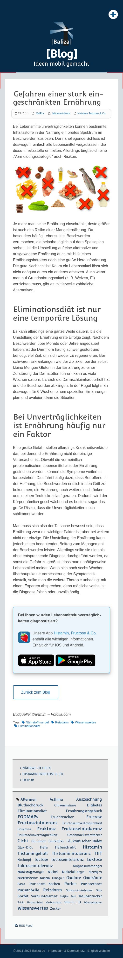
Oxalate (73, 878)
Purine (70, 884)
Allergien (28, 799)
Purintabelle (28, 890)
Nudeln (45, 878)
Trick (21, 902)
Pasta (21, 884)
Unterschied (35, 902)
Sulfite (64, 896)
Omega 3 (58, 878)
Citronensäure (65, 805)
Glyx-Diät (25, 847)
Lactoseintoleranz (67, 859)
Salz (99, 890)
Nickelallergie (73, 872)
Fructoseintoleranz (38, 822)
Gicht (23, 841)
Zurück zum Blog (35, 692)
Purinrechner (91, 884)
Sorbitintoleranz (44, 896)
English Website (99, 950)
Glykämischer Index (84, 841)
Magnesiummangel (87, 866)
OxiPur (40, 113)
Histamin (92, 847)
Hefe (44, 847)
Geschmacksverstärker (84, 835)
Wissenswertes (85, 722)
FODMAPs (28, 816)
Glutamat (38, 841)
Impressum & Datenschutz (66, 950)
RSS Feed (25, 926)
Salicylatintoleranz (79, 890)
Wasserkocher (93, 902)
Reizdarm (62, 722)
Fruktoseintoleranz (82, 828)
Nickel (53, 872)
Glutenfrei (56, 841)
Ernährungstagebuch (84, 811)
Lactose (41, 859)
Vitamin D (72, 902)
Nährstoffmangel (37, 722)
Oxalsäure (92, 878)
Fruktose (46, 828)
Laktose (94, 859)
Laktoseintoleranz (35, 865)
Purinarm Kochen (45, 884)
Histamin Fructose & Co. (91, 113)
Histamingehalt (33, 853)
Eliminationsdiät (29, 726)
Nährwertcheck (61, 113)
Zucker (55, 909)
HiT (98, 853)
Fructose (94, 817)
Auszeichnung (89, 799)
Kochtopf (24, 860)
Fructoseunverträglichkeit (82, 823)
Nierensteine (28, 878)
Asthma (56, 799)
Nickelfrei (95, 872)
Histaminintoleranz (71, 853)
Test (73, 896)
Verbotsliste (53, 902)
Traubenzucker (90, 896)
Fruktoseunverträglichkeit (37, 835)
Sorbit (23, 896)
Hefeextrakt (65, 847)
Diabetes (94, 805)
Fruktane (24, 829)
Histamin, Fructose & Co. (75, 633)
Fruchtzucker (62, 817)
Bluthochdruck (30, 805)
